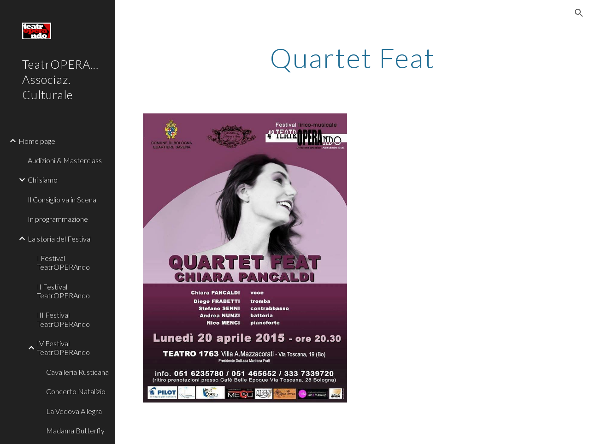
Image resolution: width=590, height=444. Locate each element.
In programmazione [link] (58, 218)
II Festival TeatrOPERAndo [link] (63, 291)
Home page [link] (36, 140)
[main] (352, 58)
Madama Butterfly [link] (75, 430)
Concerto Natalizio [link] (76, 391)
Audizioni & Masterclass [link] (65, 160)
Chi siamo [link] (43, 179)
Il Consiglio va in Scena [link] (62, 199)
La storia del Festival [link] (60, 238)
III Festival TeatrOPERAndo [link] (63, 319)
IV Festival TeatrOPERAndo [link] (63, 347)
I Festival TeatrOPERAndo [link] (63, 262)
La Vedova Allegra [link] (74, 411)
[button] (579, 13)
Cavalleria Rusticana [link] (77, 371)
